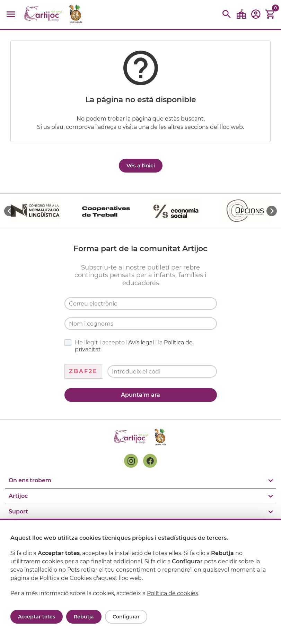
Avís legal (141, 342)
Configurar (126, 617)
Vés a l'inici (140, 165)
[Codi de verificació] (162, 371)
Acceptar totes (36, 617)
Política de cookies (172, 593)
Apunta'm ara (140, 394)
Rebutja (84, 617)
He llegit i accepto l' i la (128, 346)
